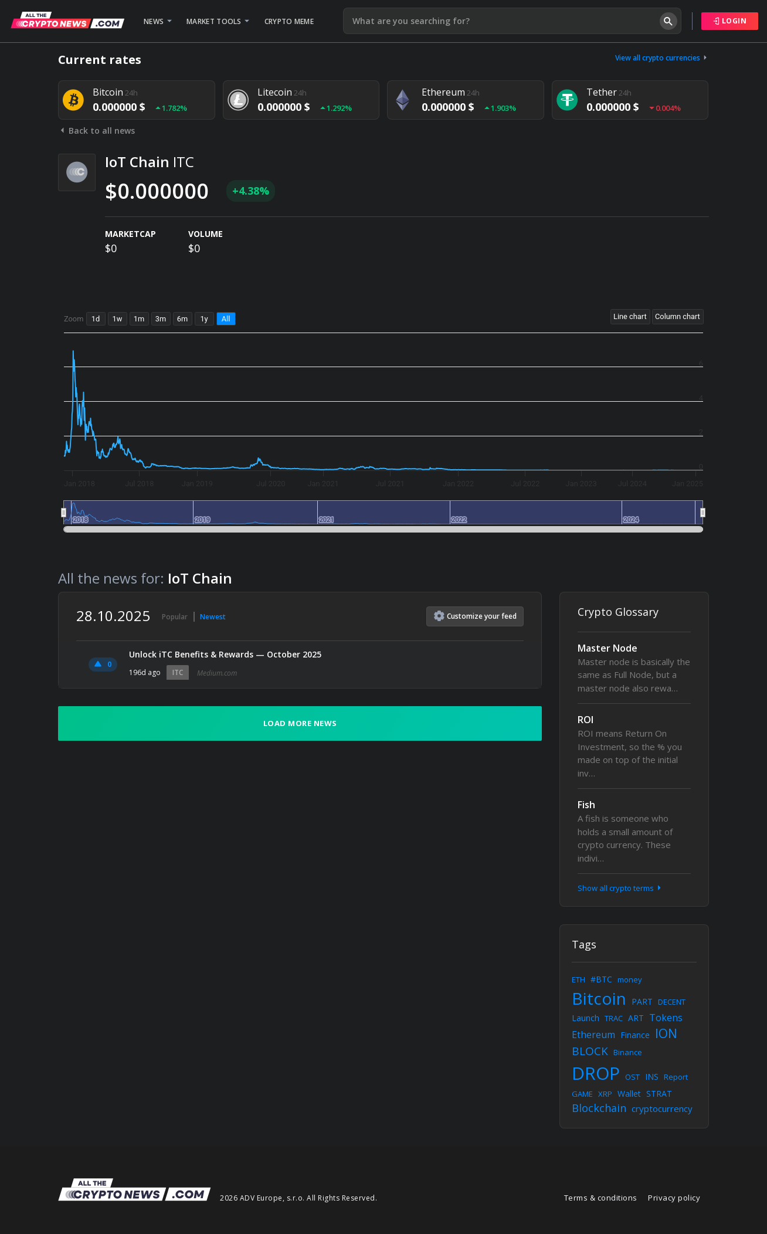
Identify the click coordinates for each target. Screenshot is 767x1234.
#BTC (601, 979)
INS (652, 1076)
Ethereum (593, 1034)
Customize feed (475, 616)
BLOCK (590, 1051)
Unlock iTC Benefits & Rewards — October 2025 (225, 654)
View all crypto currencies (662, 58)
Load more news (300, 723)
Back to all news (96, 130)
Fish (586, 804)
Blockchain (599, 1108)
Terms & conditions (600, 1197)
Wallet (629, 1093)
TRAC (614, 1018)
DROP (596, 1073)
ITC (177, 672)
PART (642, 1001)
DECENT (671, 1001)
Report (676, 1077)
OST (632, 1077)
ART (636, 1017)
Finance (635, 1034)
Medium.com (217, 673)
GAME (582, 1094)
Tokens (666, 1017)
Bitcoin (599, 998)
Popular (175, 617)
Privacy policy (674, 1197)
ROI (585, 719)
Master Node (607, 648)
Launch (585, 1017)
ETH (578, 979)
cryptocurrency (662, 1108)
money (629, 979)
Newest (213, 617)
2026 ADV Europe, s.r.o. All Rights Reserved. (298, 1198)
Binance (627, 1052)
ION (666, 1033)
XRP (605, 1094)
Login (730, 21)
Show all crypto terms (620, 888)
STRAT (659, 1093)
